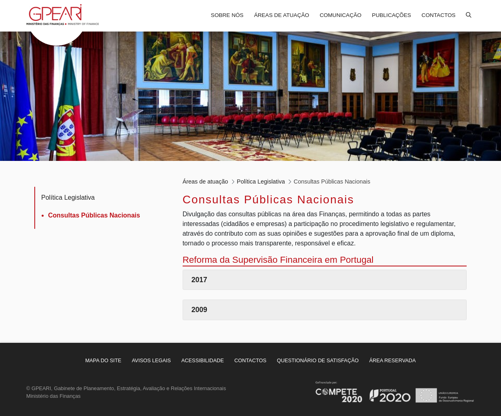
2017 (199, 280)
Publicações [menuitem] (391, 15)
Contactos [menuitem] (438, 15)
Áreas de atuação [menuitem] (281, 15)
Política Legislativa (68, 197)
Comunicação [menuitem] (340, 15)
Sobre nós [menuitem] (227, 15)
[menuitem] (103, 360)
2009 (199, 310)
